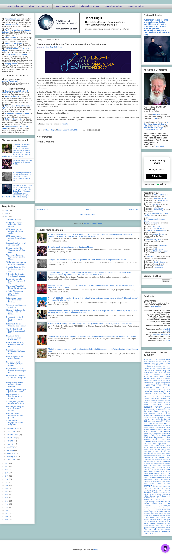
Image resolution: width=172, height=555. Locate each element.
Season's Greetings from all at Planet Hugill (16, 244)
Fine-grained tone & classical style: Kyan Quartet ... (14, 364)
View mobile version (88, 214)
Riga (159, 490)
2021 (7, 470)
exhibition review (153, 423)
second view (165, 498)
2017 (7, 482)
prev (168, 483)
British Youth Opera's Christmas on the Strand (15, 325)
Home (88, 210)
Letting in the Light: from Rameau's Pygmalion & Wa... (15, 281)
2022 (7, 467)
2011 (7, 501)
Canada (154, 393)
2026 (7, 210)
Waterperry (160, 523)
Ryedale (146, 494)
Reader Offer (148, 488)
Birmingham (148, 376)
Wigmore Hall (150, 529)
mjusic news (161, 453)
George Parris (159, 228)
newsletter (147, 463)
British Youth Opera (150, 380)
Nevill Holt (166, 459)
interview (147, 441)
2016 (7, 485)
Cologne (146, 404)
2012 (7, 498)
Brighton (152, 378)
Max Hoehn (156, 204)
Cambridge (147, 393)
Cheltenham (155, 398)
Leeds (157, 446)
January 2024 (12, 460)
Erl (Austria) (151, 421)
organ (164, 475)
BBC (152, 372)
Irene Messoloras (160, 199)
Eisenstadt (147, 419)
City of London (159, 400)
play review (166, 481)
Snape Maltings (149, 502)
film (159, 425)
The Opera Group (157, 513)
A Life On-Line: (160, 359)
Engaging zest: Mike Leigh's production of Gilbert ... (16, 391)
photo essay (157, 481)
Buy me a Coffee (160, 146)
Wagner (146, 523)
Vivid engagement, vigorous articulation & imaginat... (16, 263)
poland (145, 483)
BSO (162, 382)
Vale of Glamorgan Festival (154, 521)
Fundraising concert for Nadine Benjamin (14, 358)
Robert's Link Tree (15, 6)
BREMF (146, 378)
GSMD (146, 437)
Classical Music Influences (153, 130)
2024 (7, 217)
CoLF (168, 402)
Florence (157, 427)
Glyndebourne (165, 431)
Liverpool (157, 449)
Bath (145, 370)
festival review (153, 425)
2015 (7, 488)
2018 (7, 479)
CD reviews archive (113, 6)
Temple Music (153, 512)
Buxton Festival (161, 384)
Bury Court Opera (149, 384)
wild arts (160, 529)
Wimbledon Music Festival (152, 531)
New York (153, 461)
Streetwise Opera (164, 508)
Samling (152, 496)
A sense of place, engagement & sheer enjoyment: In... (14, 422)
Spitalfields (147, 506)
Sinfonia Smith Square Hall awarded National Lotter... (15, 312)
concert (167, 404)
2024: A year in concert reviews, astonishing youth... (14, 231)
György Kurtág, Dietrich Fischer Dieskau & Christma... (14, 385)
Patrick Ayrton (158, 249)
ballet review (156, 367)
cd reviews (166, 396)
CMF (154, 402)
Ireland (154, 441)
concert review (153, 406)
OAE (149, 469)
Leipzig (146, 447)
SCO (168, 496)
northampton (166, 465)
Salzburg (146, 496)
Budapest (167, 382)
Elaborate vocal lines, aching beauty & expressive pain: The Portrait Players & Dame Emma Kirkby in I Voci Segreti (92, 336)
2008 (7, 510)
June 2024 (11, 444)
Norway (159, 467)
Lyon (168, 451)
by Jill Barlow (158, 388)
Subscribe (156, 176)
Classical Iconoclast (166, 330)
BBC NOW (159, 372)
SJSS (152, 500)
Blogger (96, 550)
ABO (145, 361)
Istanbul (160, 441)
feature (161, 423)
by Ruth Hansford (156, 390)
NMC (155, 463)
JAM (145, 444)
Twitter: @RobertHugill (65, 6)
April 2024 (10, 450)
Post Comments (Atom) (93, 223)
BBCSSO (167, 372)
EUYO (145, 423)
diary (168, 413)
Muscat (159, 455)
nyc (164, 467)
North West (157, 465)
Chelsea (146, 398)
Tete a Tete (163, 512)
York (149, 533)
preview (46, 47)
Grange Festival (164, 433)
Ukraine (164, 519)
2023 (7, 464)
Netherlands (158, 459)
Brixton (151, 382)
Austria (163, 365)
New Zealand (161, 461)
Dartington (152, 413)
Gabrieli (146, 429)
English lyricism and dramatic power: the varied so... (14, 397)
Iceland (163, 439)
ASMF (158, 365)
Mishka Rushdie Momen (159, 251)
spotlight (166, 506)
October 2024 (12, 432)
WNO (163, 531)
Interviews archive (136, 6)
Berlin (168, 374)
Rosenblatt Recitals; (151, 492)
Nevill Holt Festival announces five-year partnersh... (14, 416)
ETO (163, 421)
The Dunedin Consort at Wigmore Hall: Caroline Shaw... (15, 257)
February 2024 (12, 456)
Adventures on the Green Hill (159, 361)
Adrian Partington (160, 195)
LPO (160, 451)
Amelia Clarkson (159, 234)
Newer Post (42, 210)
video (167, 521)
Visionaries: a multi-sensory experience (16, 306)
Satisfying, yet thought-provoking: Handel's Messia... (14, 300)
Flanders (151, 427)
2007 (7, 513)
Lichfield (146, 449)
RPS (160, 492)
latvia (168, 444)
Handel (155, 439)
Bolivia (156, 376)
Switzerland (166, 510)
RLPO (163, 490)
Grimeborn (166, 435)
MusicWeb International (161, 335)
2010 (7, 504)
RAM (164, 486)
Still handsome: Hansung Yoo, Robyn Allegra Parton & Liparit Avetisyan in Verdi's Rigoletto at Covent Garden (89, 323)
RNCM (167, 490)
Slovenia (157, 500)
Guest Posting (154, 437)
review (146, 490)
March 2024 (11, 453)
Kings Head (151, 444)
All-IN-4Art (155, 363)
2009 (7, 507)
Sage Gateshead (56, 47)
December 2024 (13, 219)
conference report (149, 409)
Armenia (153, 365)
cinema (153, 400)
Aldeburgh (147, 363)
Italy (165, 441)
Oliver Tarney (158, 210)
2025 (7, 214)
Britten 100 (161, 380)
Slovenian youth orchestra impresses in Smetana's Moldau (70, 247)
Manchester (152, 453)
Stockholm (147, 508)
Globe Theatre (150, 431)
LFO (168, 447)
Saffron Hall (154, 494)
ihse (168, 439)
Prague (159, 483)
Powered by (156, 184)
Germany (167, 429)
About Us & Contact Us (39, 6)
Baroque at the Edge (163, 368)
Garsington (153, 429)
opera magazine (164, 471)
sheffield (146, 500)
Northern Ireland (150, 467)
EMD (152, 419)
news (167, 461)
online (159, 469)
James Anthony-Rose (153, 240)
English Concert (164, 419)
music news (158, 457)
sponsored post (157, 506)
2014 (7, 492)
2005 (7, 520)
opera (168, 469)
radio (160, 486)
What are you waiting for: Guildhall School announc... (15, 409)
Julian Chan (155, 227)
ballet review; (166, 367)
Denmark (160, 413)
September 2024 (13, 435)
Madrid (145, 453)
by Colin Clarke (161, 386)
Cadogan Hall (164, 392)
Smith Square (165, 500)
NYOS (145, 469)
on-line (153, 469)
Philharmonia (148, 481)
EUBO (168, 421)
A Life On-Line (149, 359)
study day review (149, 510)
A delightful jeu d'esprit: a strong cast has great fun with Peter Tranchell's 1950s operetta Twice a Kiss (87, 260)
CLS (150, 402)
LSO (164, 451)
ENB (156, 419)
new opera (147, 461)
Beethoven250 (157, 374)
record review (158, 488)
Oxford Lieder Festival (157, 478)
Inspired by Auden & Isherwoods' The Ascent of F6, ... (15, 352)
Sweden (158, 510)
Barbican (153, 369)
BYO (151, 391)
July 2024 (10, 441)
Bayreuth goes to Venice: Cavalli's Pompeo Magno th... (16, 371)
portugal (152, 483)
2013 (7, 495)
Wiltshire (167, 529)
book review (165, 376)
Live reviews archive (90, 6)
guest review (165, 437)
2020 (7, 473)
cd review (154, 396)
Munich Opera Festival (150, 455)
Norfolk (167, 464)
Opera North (148, 473)
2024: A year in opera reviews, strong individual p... (16, 238)
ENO (145, 421)
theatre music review (163, 515)
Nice (152, 463)
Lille (151, 449)
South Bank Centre (161, 504)
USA (168, 519)
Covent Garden (153, 411)
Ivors (168, 441)
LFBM (164, 447)
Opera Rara (159, 473)
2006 (7, 517)
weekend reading (154, 525)
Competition (157, 404)
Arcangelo (147, 365)
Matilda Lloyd (158, 268)
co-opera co (161, 402)
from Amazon (156, 307)
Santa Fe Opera (161, 496)
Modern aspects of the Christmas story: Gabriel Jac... (15, 250)
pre (164, 483)
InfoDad (167, 340)
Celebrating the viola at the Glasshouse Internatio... (15, 275)
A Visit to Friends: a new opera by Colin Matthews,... (14, 293)
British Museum (165, 378)
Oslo (168, 475)
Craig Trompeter (152, 223)
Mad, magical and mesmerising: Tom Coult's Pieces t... (13, 338)
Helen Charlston (163, 200)
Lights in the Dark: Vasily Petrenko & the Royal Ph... (15, 345)
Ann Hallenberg (162, 245)
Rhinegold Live (153, 490)
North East (147, 465)
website (65, 124)
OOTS (163, 469)
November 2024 (13, 428)
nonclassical (160, 463)
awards (168, 365)
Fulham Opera (165, 427)
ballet (149, 367)
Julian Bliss (159, 266)
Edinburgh (152, 417)
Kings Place (161, 444)
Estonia (158, 421)
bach (145, 367)
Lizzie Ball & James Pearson (156, 230)
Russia (164, 492)
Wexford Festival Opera (162, 527)
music (163, 455)
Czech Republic (165, 411)
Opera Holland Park (151, 471)
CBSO (165, 393)
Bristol (158, 378)
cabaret (156, 391)
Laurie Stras (150, 256)
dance (145, 413)
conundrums (159, 409)
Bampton (146, 368)
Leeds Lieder (165, 445)
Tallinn (146, 511)
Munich (168, 453)
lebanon (146, 445)
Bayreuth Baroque (154, 370)
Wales (152, 523)
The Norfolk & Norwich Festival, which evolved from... (15, 331)
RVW (168, 492)
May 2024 (10, 447)
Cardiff (160, 393)
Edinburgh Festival (163, 417)
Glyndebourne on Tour (151, 433)
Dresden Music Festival (158, 415)
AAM (168, 359)
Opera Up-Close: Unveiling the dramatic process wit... (15, 269)
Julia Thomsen (158, 208)
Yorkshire (154, 533)
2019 (7, 476)
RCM (168, 486)
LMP (162, 449)
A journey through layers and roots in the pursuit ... (16, 403)
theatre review (149, 517)
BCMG (146, 374)
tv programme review (154, 519)
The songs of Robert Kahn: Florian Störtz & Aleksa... (16, 287)
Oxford (146, 478)
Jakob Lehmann (159, 262)
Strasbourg (155, 508)
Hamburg (146, 439)
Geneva (160, 429)
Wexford (151, 527)
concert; (167, 407)
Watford (167, 523)
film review (163, 425)
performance (165, 480)
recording (167, 488)
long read (155, 451)
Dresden (146, 415)
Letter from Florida (155, 447)
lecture (151, 445)
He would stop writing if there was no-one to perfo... (14, 319)
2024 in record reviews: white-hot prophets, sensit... (14, 224)
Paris (156, 479)
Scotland (147, 498)
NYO (168, 467)
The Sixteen (151, 515)
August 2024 (11, 438)
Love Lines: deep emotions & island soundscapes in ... (15, 378)
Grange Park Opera (152, 435)
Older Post (134, 210)
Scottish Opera (156, 498)
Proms (155, 486)
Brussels (157, 382)
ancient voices (165, 363)
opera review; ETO (156, 475)
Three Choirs (160, 517)
